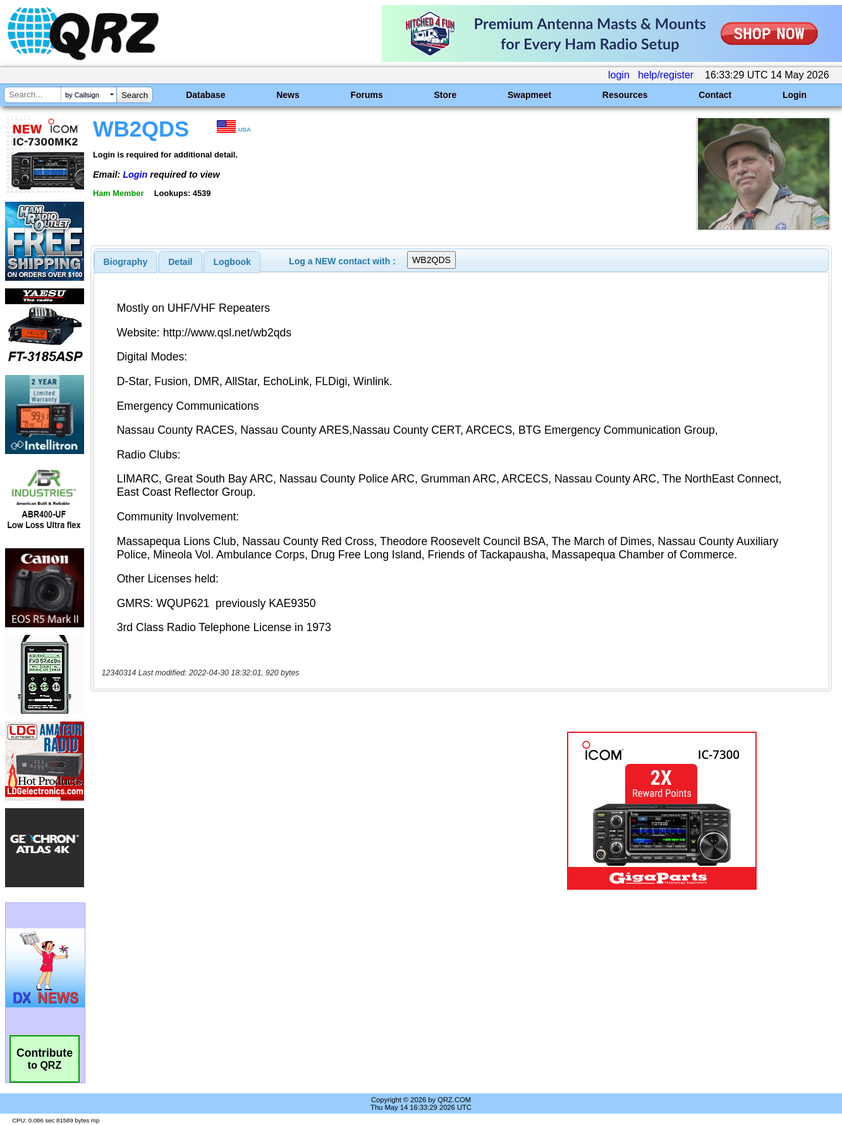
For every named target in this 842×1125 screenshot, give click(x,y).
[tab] (125, 262)
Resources (625, 95)
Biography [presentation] (126, 262)
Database (205, 95)
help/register (665, 75)
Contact (715, 95)
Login (795, 95)
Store (445, 95)
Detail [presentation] (180, 262)
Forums (366, 95)
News (288, 95)
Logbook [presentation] (232, 262)
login (619, 75)
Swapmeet (529, 95)
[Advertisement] (301, 810)
